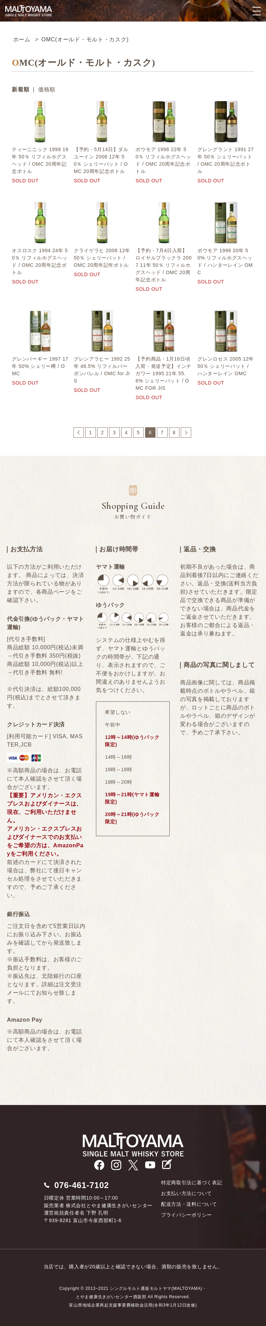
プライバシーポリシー (186, 1215)
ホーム (21, 39)
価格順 (46, 89)
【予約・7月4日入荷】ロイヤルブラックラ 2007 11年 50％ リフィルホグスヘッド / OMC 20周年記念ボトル (163, 265)
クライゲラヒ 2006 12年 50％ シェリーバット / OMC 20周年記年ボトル (102, 258)
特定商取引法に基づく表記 (191, 1182)
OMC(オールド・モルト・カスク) (85, 39)
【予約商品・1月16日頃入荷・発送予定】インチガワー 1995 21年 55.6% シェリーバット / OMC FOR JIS (163, 373)
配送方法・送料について (189, 1204)
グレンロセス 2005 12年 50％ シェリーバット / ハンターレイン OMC (225, 366)
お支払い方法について (186, 1193)
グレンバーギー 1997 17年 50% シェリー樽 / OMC (40, 366)
